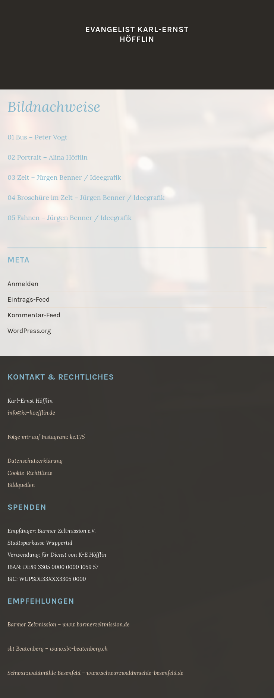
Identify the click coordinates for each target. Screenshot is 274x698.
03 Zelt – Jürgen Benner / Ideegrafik (64, 177)
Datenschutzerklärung (35, 460)
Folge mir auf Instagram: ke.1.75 (46, 436)
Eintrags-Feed (28, 299)
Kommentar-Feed (33, 315)
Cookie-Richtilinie (29, 473)
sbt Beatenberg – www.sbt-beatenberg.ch (57, 648)
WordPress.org (29, 331)
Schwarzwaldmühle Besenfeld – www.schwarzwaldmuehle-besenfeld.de (95, 672)
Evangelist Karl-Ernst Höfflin (137, 34)
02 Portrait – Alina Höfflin (47, 157)
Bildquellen (21, 484)
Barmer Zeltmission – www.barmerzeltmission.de (68, 624)
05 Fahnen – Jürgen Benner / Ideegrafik (69, 217)
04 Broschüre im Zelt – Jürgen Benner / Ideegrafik (85, 197)
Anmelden (22, 284)
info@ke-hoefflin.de (31, 412)
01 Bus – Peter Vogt (37, 137)
